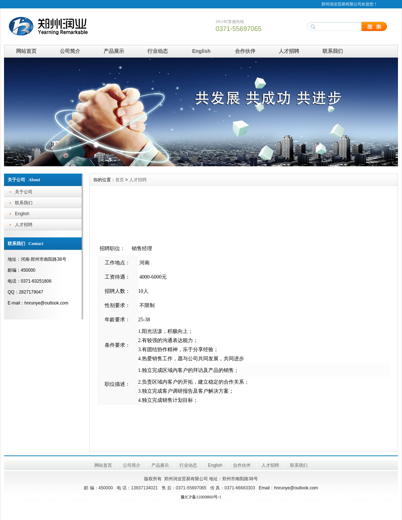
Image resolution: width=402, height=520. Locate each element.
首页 (119, 179)
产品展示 (114, 51)
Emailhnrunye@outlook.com (288, 487)
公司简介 (70, 51)
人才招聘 (289, 51)
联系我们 (332, 51)
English (201, 51)
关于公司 (23, 191)
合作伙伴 (245, 51)
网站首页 (26, 51)
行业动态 (157, 51)
